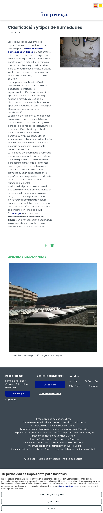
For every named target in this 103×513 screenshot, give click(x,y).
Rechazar (51, 508)
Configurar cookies (51, 501)
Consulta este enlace (68, 486)
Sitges (29, 51)
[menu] (5, 9)
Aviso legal (29, 458)
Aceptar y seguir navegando (51, 494)
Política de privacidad (48, 458)
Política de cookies (72, 458)
